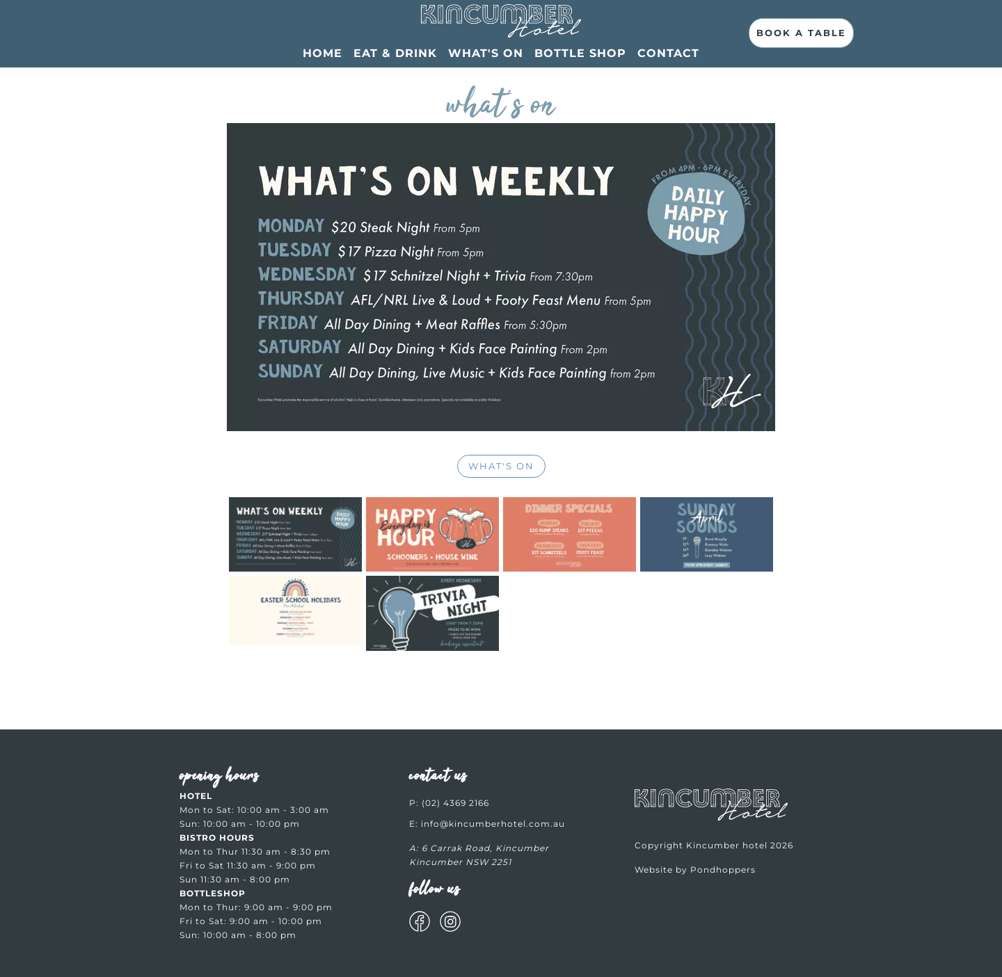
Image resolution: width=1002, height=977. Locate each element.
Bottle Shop (580, 53)
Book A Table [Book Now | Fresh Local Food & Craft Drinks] (801, 32)
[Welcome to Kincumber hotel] (711, 817)
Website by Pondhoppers (695, 869)
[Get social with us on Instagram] (450, 923)
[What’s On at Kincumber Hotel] (501, 24)
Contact (668, 53)
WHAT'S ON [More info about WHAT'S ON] (501, 465)
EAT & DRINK (395, 53)
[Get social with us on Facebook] (419, 923)
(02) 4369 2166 (455, 803)
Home (322, 53)
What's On (485, 53)
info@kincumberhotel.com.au (493, 823)
